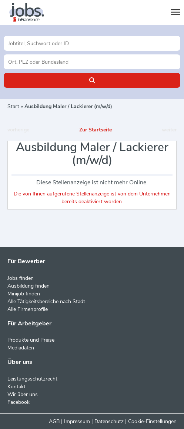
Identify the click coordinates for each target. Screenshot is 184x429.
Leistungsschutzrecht (32, 378)
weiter (169, 129)
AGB (54, 421)
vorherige (18, 129)
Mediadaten (20, 347)
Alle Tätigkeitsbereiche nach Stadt (46, 301)
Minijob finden (23, 293)
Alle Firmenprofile (27, 309)
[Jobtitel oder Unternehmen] (92, 43)
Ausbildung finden (28, 285)
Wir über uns (22, 394)
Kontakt (16, 386)
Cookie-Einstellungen (152, 421)
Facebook (18, 402)
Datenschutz (109, 421)
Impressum (77, 421)
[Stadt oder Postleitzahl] (92, 61)
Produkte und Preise (30, 339)
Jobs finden (20, 278)
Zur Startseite (95, 129)
